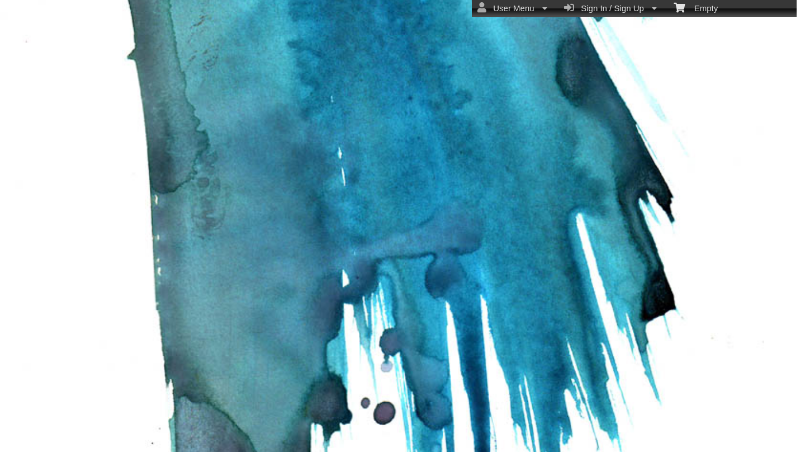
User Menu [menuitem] (512, 8)
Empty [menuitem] (696, 7)
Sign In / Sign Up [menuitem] (610, 8)
